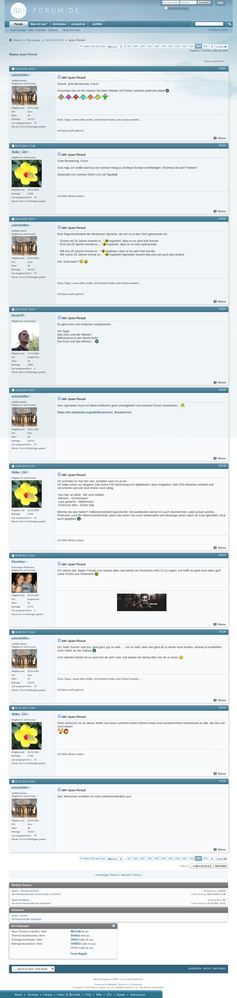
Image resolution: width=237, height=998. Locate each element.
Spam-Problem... (22, 900)
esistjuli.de (78, 24)
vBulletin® (113, 984)
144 (149, 46)
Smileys (75, 935)
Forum (18, 24)
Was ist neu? (39, 24)
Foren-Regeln (79, 953)
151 (177, 46)
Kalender (41, 30)
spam (15, 915)
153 (191, 46)
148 (156, 46)
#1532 (222, 145)
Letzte (221, 46)
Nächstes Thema (131, 874)
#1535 (222, 389)
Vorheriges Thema (107, 874)
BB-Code (76, 931)
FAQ (88, 995)
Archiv (207, 968)
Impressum (137, 995)
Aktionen (53, 30)
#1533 (222, 218)
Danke (121, 995)
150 (170, 46)
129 (142, 46)
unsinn (23, 915)
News (18, 995)
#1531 (222, 68)
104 (135, 46)
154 (198, 46)
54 (129, 46)
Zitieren (220, 138)
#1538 (222, 631)
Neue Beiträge (18, 30)
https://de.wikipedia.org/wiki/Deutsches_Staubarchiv (94, 412)
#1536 (222, 465)
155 (205, 46)
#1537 (222, 555)
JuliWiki (97, 24)
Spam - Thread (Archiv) (25, 890)
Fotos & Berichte (68, 995)
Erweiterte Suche (218, 29)
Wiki (99, 995)
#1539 (222, 707)
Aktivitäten (59, 24)
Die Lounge (33, 40)
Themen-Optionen (213, 61)
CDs (109, 995)
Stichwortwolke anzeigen (27, 919)
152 (184, 46)
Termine (32, 995)
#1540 (222, 781)
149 (163, 46)
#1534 (222, 308)
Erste (112, 46)
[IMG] (74, 939)
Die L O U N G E (54, 40)
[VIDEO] (76, 943)
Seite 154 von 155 (94, 46)
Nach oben (220, 866)
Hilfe (220, 3)
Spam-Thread (28, 54)
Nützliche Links (71, 30)
